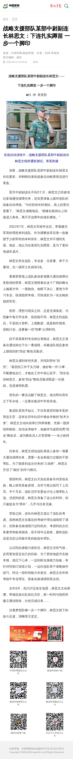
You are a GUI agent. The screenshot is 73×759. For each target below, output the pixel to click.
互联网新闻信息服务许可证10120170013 (42, 748)
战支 (5, 19)
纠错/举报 (14, 748)
